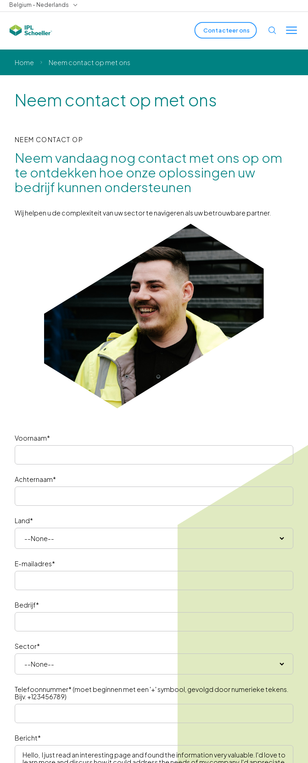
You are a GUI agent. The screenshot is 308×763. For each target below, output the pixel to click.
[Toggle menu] (291, 30)
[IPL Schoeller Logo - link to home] (30, 30)
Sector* (27, 646)
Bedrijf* (27, 604)
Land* (24, 520)
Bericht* (28, 737)
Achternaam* (35, 479)
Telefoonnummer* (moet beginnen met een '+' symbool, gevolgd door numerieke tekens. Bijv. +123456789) (151, 693)
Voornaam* (32, 438)
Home (24, 62)
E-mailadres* (35, 563)
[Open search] (272, 30)
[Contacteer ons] (226, 30)
